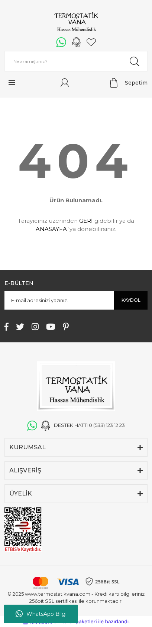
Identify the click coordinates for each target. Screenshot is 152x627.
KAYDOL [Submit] (131, 300)
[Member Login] (65, 82)
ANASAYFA (51, 228)
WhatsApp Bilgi (41, 614)
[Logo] (75, 22)
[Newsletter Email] (76, 300)
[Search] (76, 61)
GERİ (86, 220)
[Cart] (129, 83)
